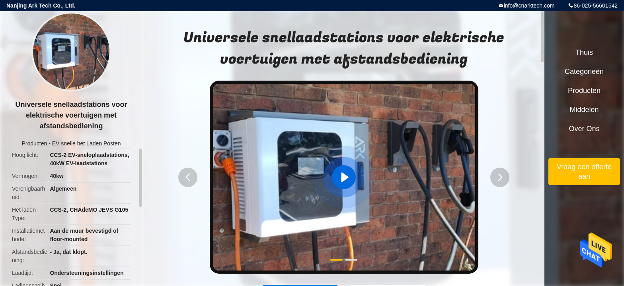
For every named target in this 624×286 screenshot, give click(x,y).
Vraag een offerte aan (584, 171)
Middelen (584, 110)
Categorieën (584, 71)
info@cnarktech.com (529, 5)
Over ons (584, 129)
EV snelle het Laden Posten (86, 143)
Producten (34, 143)
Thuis (584, 52)
